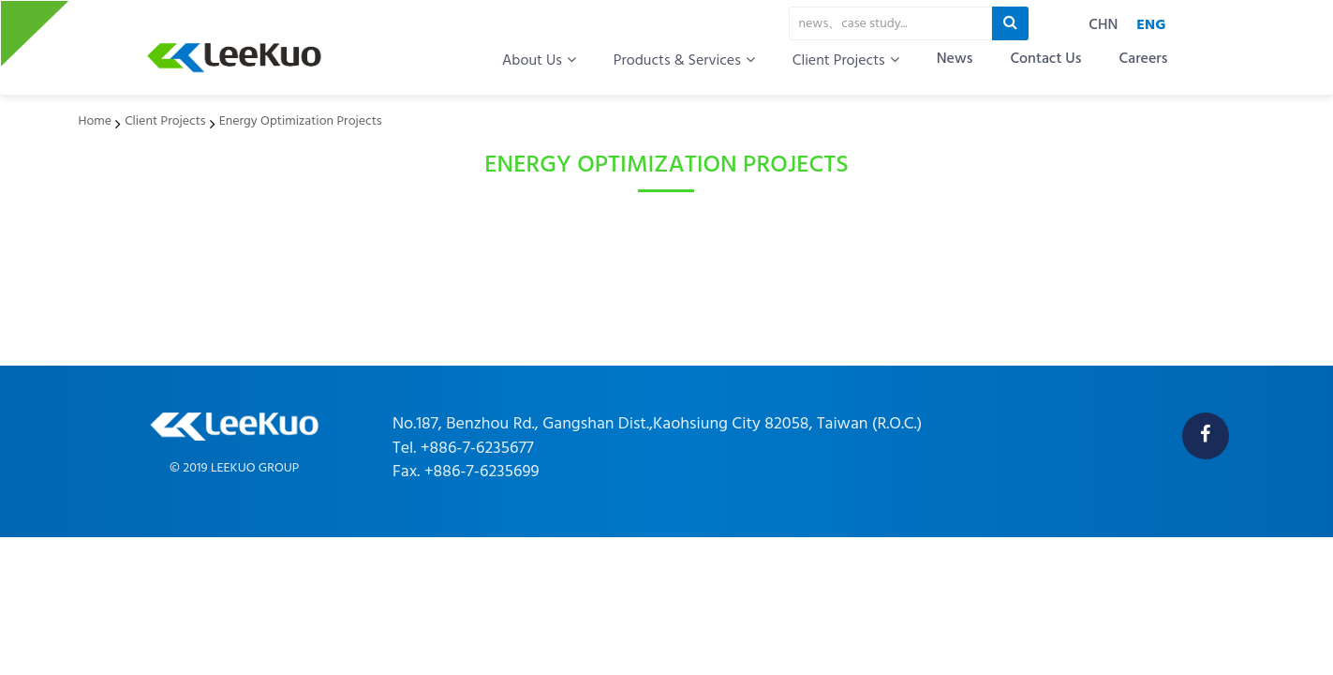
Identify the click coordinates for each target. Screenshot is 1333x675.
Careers (1142, 59)
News (955, 59)
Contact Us (1045, 59)
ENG (1150, 25)
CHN (1103, 25)
